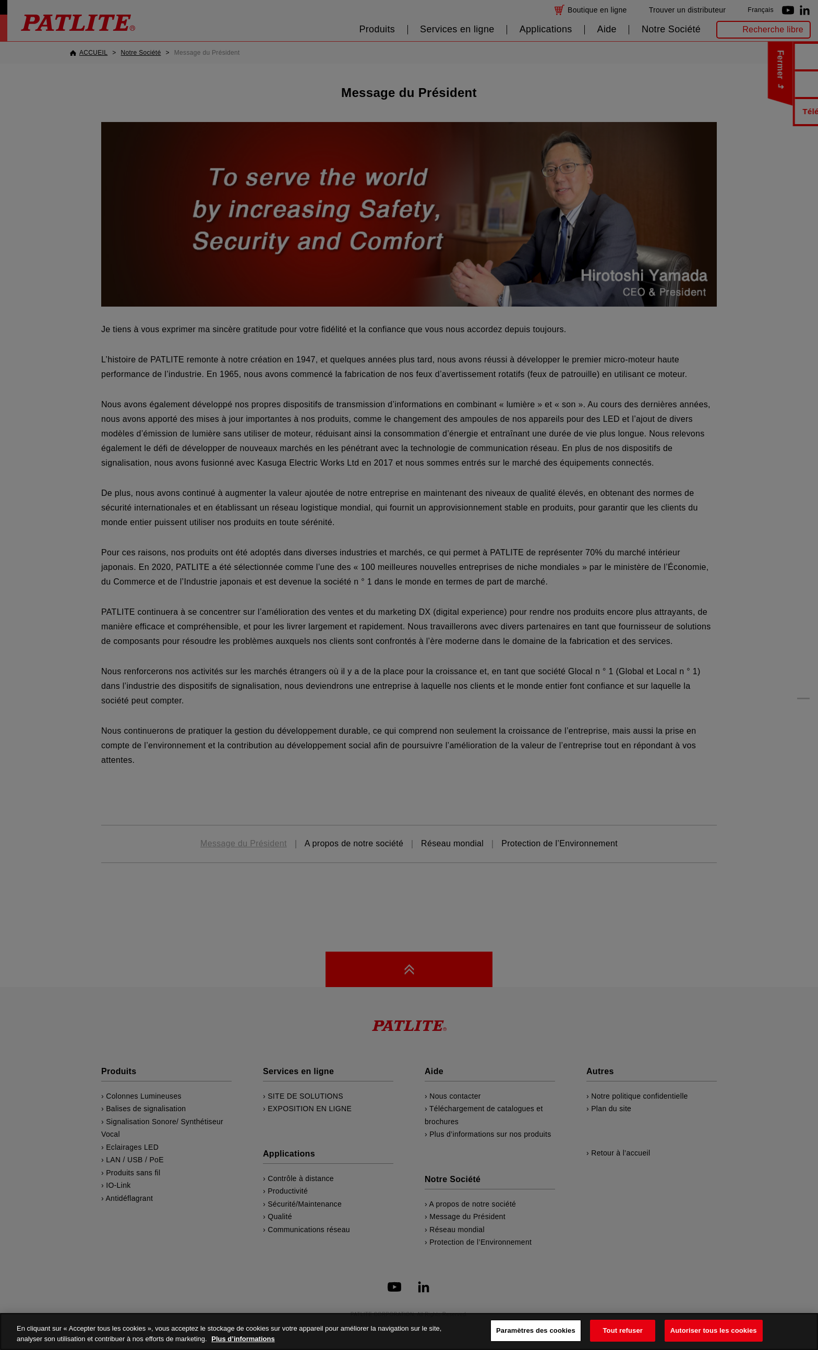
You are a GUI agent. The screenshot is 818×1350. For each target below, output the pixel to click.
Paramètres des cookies (535, 1330)
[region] (409, 1331)
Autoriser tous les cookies (713, 1330)
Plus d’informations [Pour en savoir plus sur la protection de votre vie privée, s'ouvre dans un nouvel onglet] (242, 1339)
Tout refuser (623, 1330)
